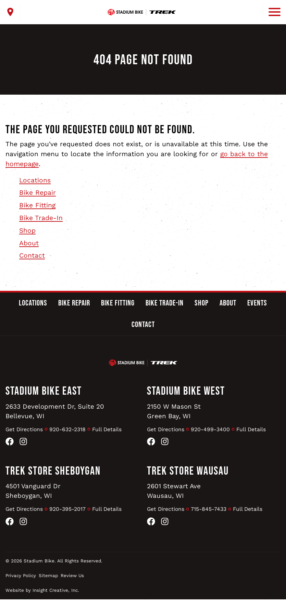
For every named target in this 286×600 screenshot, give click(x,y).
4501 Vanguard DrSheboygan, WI (33, 491)
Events (257, 303)
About (29, 243)
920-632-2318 (69, 429)
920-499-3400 (211, 429)
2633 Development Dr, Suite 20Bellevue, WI (55, 411)
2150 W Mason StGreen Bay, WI (174, 411)
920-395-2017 (69, 509)
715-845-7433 (210, 509)
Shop (27, 230)
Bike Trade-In (41, 218)
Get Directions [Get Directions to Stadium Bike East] (24, 429)
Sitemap (48, 576)
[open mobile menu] (272, 11)
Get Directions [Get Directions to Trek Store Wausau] (166, 509)
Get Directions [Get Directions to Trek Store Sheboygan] (24, 509)
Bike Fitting (37, 205)
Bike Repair (37, 192)
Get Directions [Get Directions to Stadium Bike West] (166, 429)
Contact (32, 255)
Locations (35, 180)
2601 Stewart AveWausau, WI (174, 491)
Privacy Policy (20, 576)
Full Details (108, 429)
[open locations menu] (13, 11)
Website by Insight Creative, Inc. (42, 591)
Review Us (72, 576)
